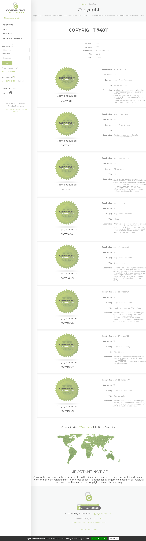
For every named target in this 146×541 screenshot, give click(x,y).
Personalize (114, 539)
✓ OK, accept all (99, 538)
